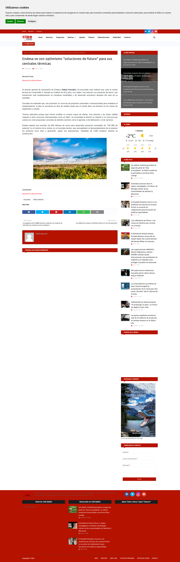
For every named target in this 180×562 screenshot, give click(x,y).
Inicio (25, 53)
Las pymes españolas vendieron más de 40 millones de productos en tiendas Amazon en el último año (144, 319)
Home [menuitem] (40, 37)
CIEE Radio (27, 68)
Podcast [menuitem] (91, 37)
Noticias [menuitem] (71, 37)
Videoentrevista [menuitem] (103, 37)
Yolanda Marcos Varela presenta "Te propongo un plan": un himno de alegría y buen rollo (144, 304)
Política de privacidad (127, 558)
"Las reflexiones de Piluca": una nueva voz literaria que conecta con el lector (138, 101)
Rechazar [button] (20, 21)
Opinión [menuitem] (82, 37)
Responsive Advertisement (32, 80)
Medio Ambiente (38, 199)
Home (24, 31)
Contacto (39, 31)
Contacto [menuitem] (127, 37)
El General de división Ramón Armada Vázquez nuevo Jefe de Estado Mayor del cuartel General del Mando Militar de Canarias (144, 237)
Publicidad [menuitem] (117, 37)
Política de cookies (143, 558)
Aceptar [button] (10, 21)
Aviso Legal (113, 558)
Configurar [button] (32, 21)
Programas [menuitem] (60, 37)
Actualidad (32, 53)
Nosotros (31, 31)
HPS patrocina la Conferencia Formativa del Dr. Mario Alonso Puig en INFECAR (143, 273)
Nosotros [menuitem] (49, 37)
